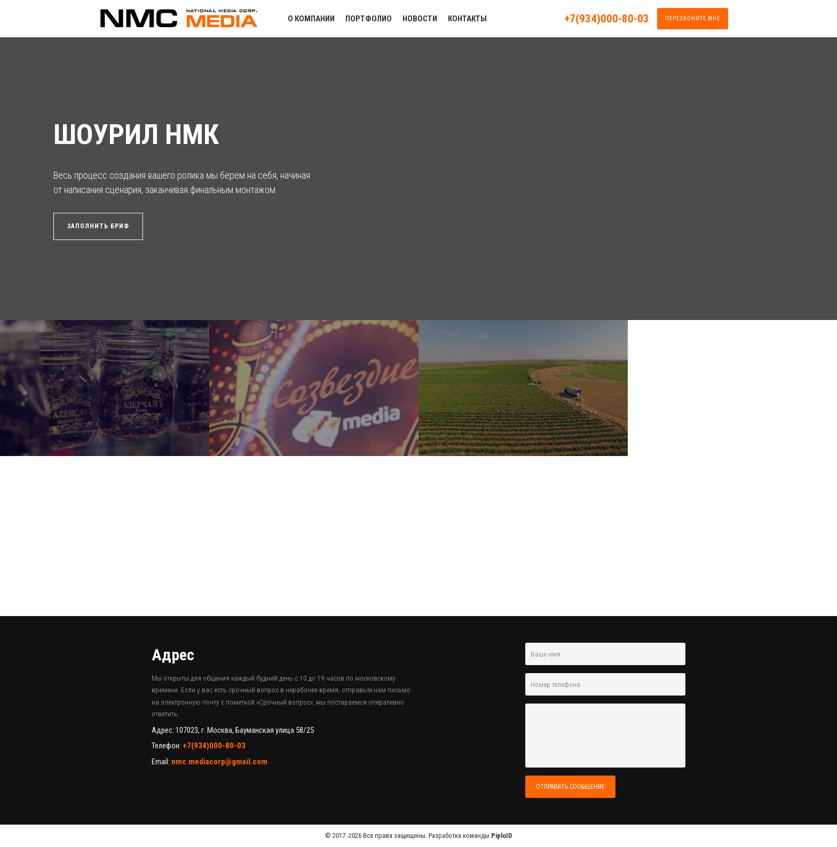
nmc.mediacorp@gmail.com (219, 761)
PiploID (501, 836)
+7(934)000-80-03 (606, 18)
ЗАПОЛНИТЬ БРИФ (98, 226)
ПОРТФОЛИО (368, 18)
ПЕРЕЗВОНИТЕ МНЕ (692, 18)
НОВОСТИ (419, 18)
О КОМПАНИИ (311, 18)
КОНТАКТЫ (467, 18)
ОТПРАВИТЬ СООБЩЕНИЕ (570, 786)
